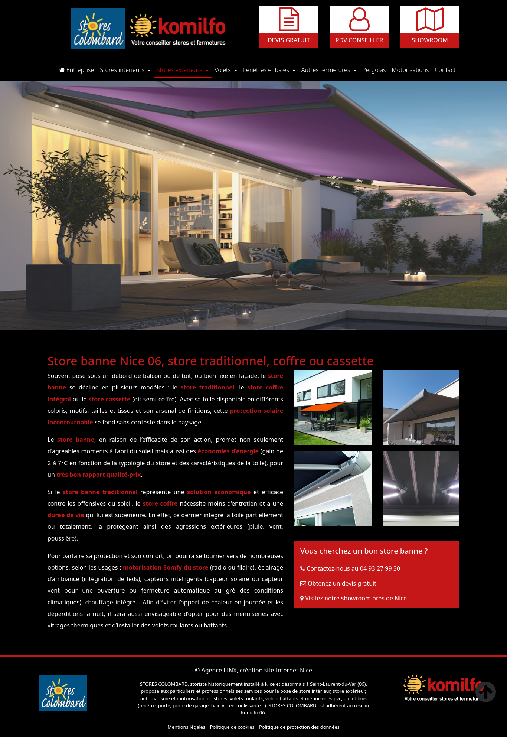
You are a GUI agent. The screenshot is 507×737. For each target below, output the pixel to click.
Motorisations (412, 69)
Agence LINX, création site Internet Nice (256, 670)
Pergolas (375, 69)
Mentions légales (186, 727)
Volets (223, 70)
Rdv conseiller (359, 40)
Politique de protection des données (299, 727)
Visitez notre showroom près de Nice (356, 598)
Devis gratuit (289, 40)
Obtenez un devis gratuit (342, 583)
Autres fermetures (326, 70)
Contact (447, 69)
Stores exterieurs (180, 70)
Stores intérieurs (123, 70)
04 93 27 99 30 (380, 568)
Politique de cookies (232, 727)
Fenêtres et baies (267, 70)
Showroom (430, 40)
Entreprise (78, 69)
